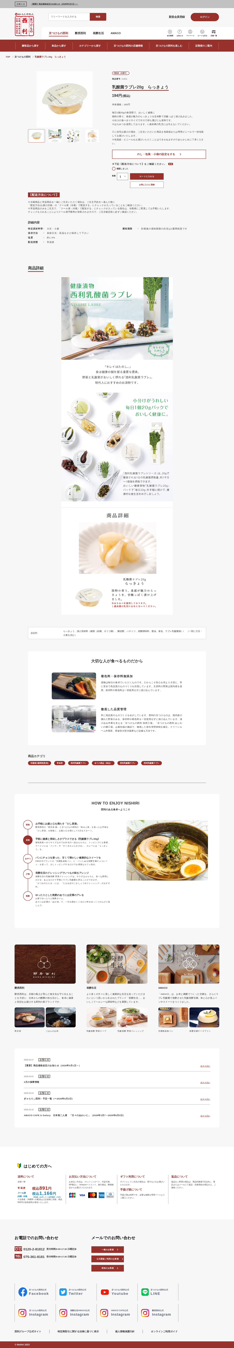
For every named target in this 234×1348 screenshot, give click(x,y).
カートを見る (202, 36)
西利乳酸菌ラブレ (78, 763)
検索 (98, 17)
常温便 (60, 763)
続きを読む (205, 1066)
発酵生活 (98, 33)
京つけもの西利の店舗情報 (128, 45)
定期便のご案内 (203, 45)
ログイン (204, 17)
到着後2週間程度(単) (40, 763)
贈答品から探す (30, 45)
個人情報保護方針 (125, 1331)
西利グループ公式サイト (28, 1331)
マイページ (190, 36)
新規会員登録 (177, 16)
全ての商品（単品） (103, 763)
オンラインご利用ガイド (164, 1331)
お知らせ (180, 36)
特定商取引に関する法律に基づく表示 (78, 1331)
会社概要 (170, 36)
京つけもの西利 (58, 33)
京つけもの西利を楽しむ (169, 45)
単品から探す (59, 45)
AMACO (116, 33)
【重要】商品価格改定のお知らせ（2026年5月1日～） (54, 4)
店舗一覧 (214, 36)
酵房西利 (80, 33)
